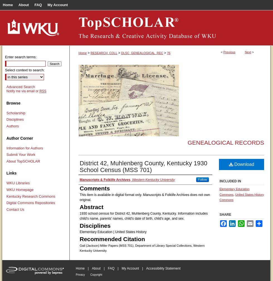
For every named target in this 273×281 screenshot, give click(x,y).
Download (241, 164)
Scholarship (15, 113)
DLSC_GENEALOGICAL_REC (142, 53)
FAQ (111, 268)
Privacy (80, 274)
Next (248, 52)
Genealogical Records (225, 142)
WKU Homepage (20, 190)
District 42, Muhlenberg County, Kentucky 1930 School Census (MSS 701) (143, 166)
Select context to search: (25, 70)
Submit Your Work (20, 154)
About (96, 268)
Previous (229, 52)
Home (83, 53)
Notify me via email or (26, 91)
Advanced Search (20, 87)
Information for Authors (24, 148)
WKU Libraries (18, 183)
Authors (12, 126)
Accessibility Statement (163, 268)
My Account (130, 268)
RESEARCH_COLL (104, 53)
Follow (202, 179)
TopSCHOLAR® (170, 27)
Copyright (96, 274)
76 (168, 53)
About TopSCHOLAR (23, 161)
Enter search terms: (20, 57)
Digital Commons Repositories (30, 203)
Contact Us (15, 209)
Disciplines (15, 119)
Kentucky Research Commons (30, 196)
